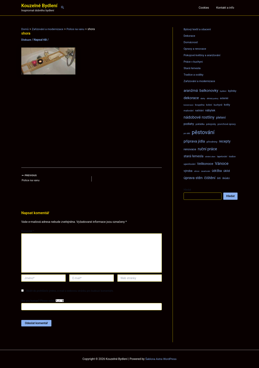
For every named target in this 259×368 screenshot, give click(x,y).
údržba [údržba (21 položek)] (217, 171)
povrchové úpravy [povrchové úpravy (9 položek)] (227, 124)
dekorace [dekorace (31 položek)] (191, 98)
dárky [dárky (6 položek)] (202, 98)
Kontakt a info (226, 7)
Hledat (187, 189)
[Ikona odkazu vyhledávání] (62, 7)
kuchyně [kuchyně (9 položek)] (218, 104)
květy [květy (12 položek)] (227, 104)
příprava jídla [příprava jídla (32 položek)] (194, 141)
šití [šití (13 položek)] (219, 178)
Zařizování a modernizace (200, 81)
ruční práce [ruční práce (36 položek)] (207, 149)
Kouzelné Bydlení (39, 5)
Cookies (206, 7)
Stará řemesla (192, 68)
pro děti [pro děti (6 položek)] (187, 133)
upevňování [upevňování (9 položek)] (189, 164)
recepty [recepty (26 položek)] (225, 141)
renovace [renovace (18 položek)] (190, 149)
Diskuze (26, 39)
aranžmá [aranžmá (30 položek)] (191, 90)
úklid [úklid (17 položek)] (226, 171)
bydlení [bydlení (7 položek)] (223, 91)
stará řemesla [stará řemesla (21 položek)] (193, 156)
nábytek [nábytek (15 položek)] (210, 110)
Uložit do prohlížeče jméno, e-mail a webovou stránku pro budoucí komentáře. (70, 291)
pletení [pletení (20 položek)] (221, 117)
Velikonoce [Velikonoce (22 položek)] (205, 164)
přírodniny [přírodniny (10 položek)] (212, 141)
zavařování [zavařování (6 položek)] (205, 171)
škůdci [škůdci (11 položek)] (226, 178)
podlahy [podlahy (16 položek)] (189, 124)
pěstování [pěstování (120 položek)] (203, 132)
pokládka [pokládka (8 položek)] (200, 124)
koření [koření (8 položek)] (209, 105)
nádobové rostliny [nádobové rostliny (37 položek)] (199, 117)
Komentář (27, 231)
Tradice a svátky (194, 74)
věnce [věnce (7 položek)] (196, 171)
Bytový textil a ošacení (198, 29)
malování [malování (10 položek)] (189, 110)
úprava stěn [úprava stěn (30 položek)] (193, 178)
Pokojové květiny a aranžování (203, 55)
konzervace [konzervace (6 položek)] (188, 105)
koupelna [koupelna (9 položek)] (200, 104)
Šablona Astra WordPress (161, 359)
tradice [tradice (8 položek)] (232, 156)
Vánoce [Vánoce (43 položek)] (222, 163)
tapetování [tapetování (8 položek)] (222, 156)
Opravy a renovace (195, 48)
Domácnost (191, 42)
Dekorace (190, 35)
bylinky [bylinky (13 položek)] (232, 90)
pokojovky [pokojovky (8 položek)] (211, 124)
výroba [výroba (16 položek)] (188, 171)
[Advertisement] (91, 121)
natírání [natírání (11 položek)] (199, 110)
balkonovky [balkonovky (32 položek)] (208, 90)
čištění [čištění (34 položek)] (209, 177)
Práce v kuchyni (194, 61)
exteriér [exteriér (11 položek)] (224, 98)
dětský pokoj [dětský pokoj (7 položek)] (212, 98)
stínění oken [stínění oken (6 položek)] (210, 156)
